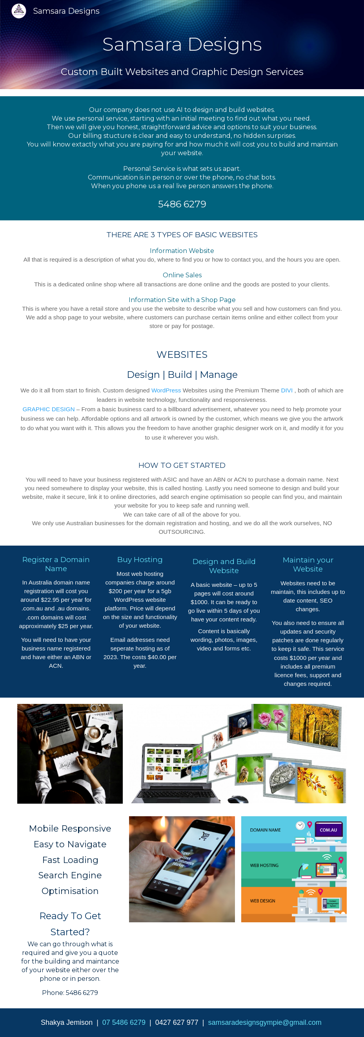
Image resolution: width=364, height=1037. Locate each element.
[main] (182, 44)
